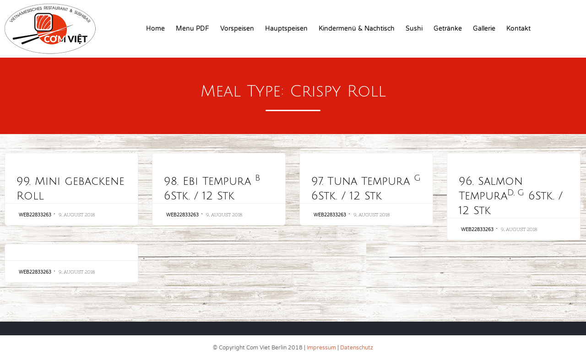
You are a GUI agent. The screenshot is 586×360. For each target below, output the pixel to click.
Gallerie (484, 28)
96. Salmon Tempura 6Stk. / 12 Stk (511, 195)
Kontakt (518, 28)
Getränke (448, 28)
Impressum (321, 347)
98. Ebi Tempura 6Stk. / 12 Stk (212, 188)
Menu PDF (192, 28)
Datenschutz (356, 347)
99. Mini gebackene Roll (70, 188)
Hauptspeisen (286, 28)
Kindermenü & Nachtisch (357, 28)
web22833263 (35, 215)
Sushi (414, 28)
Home (155, 28)
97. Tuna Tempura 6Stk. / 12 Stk (366, 188)
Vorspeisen (237, 28)
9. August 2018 (77, 214)
